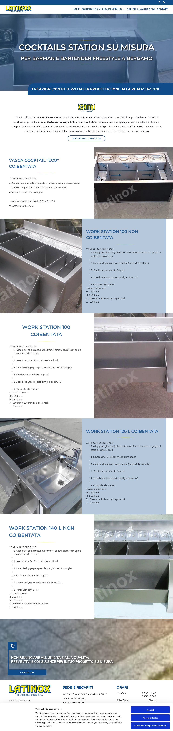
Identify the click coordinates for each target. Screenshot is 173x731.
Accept (150, 689)
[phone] (164, 2)
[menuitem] (76, 9)
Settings (137, 726)
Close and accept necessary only (150, 705)
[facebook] (159, 2)
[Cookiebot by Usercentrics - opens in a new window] (17, 726)
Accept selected (150, 697)
